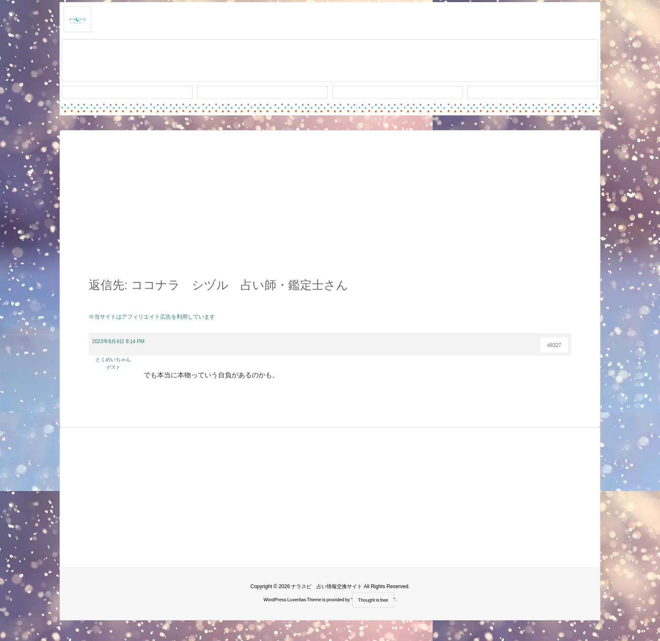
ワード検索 (262, 92)
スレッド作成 (330, 60)
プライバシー (533, 92)
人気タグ (397, 92)
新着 (127, 92)
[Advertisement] (330, 209)
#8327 (554, 345)
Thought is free (373, 600)
